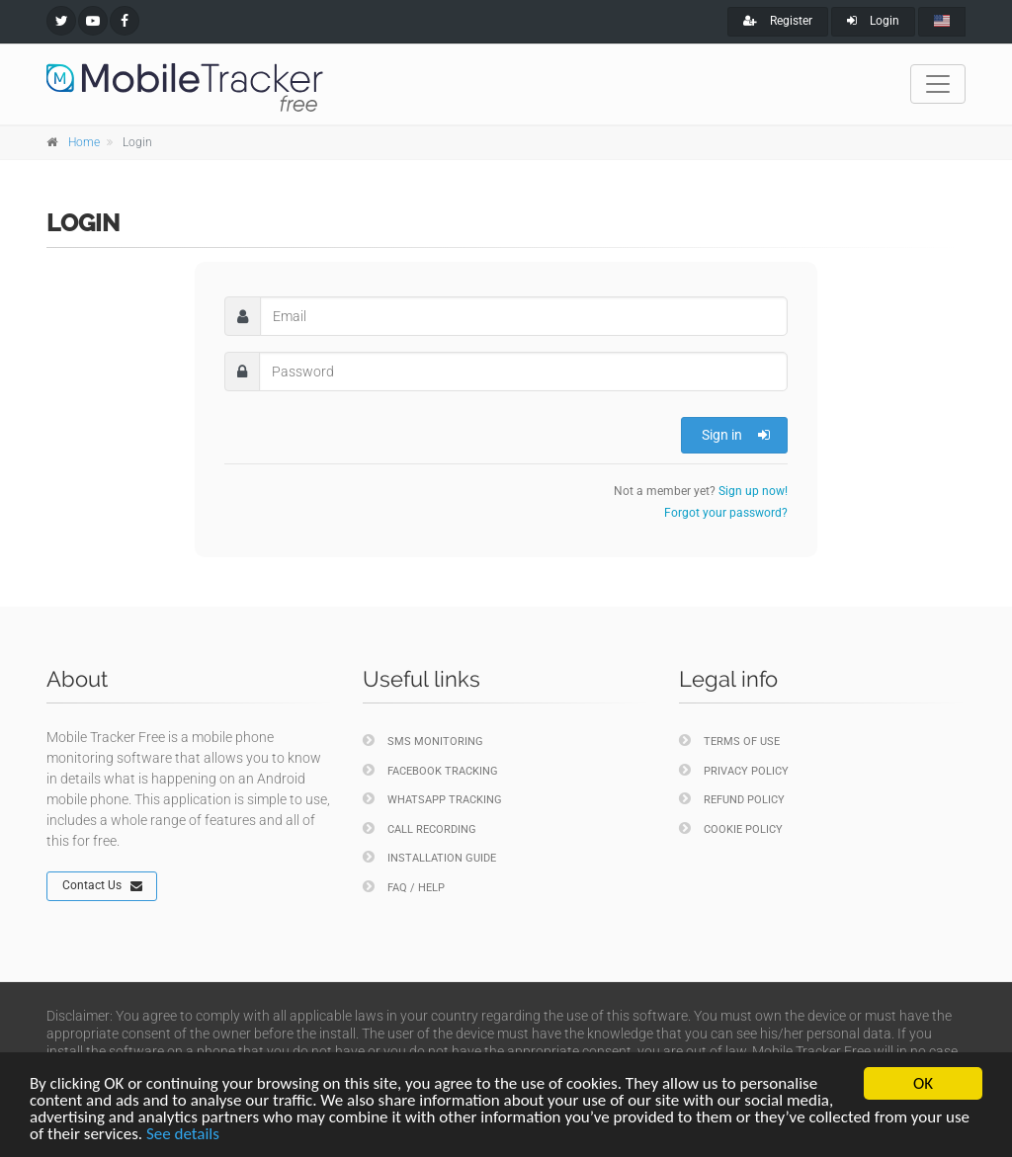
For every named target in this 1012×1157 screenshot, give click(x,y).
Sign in (736, 435)
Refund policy (732, 798)
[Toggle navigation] (938, 84)
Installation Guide (429, 857)
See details (182, 1133)
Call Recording (419, 828)
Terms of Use (729, 740)
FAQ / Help (404, 886)
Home (84, 142)
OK (923, 1083)
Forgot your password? (726, 513)
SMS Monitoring (423, 740)
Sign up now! (753, 491)
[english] (942, 22)
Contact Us (102, 886)
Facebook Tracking (430, 770)
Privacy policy (734, 770)
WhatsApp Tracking (432, 798)
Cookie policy (731, 828)
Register (777, 21)
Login (873, 21)
